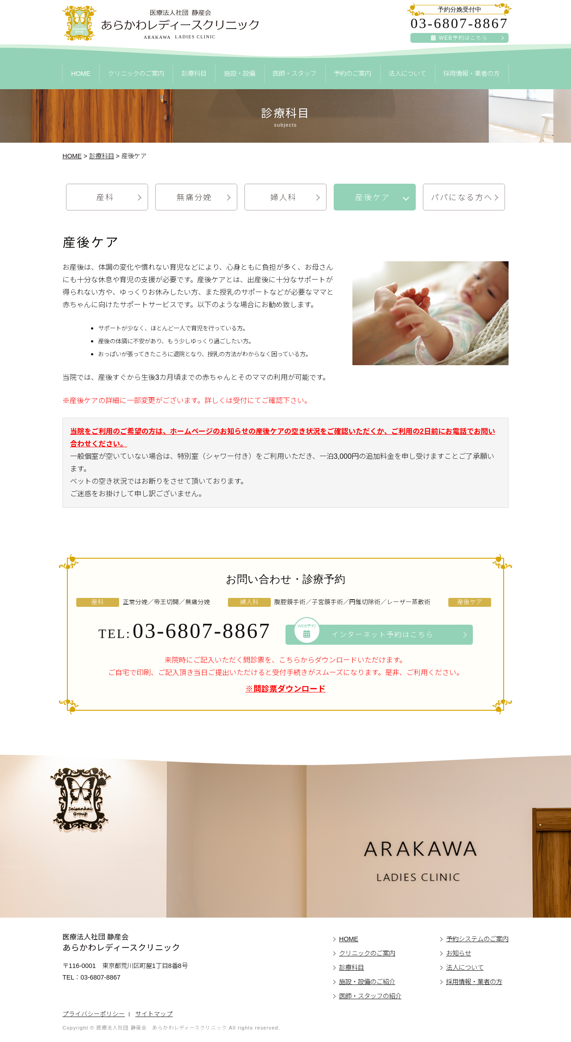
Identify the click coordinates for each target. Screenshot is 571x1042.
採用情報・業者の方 (471, 73)
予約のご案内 (352, 73)
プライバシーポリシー (93, 1014)
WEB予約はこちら (459, 38)
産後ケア (372, 197)
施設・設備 (239, 73)
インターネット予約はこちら (364, 634)
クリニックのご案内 (136, 73)
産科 (105, 197)
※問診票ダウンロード (285, 688)
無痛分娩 (194, 197)
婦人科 (283, 197)
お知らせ (458, 953)
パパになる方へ (461, 197)
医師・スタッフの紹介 (370, 996)
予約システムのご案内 (477, 939)
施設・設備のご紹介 (367, 981)
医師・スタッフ (294, 73)
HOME (80, 73)
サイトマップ (154, 1014)
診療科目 (194, 73)
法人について (407, 73)
